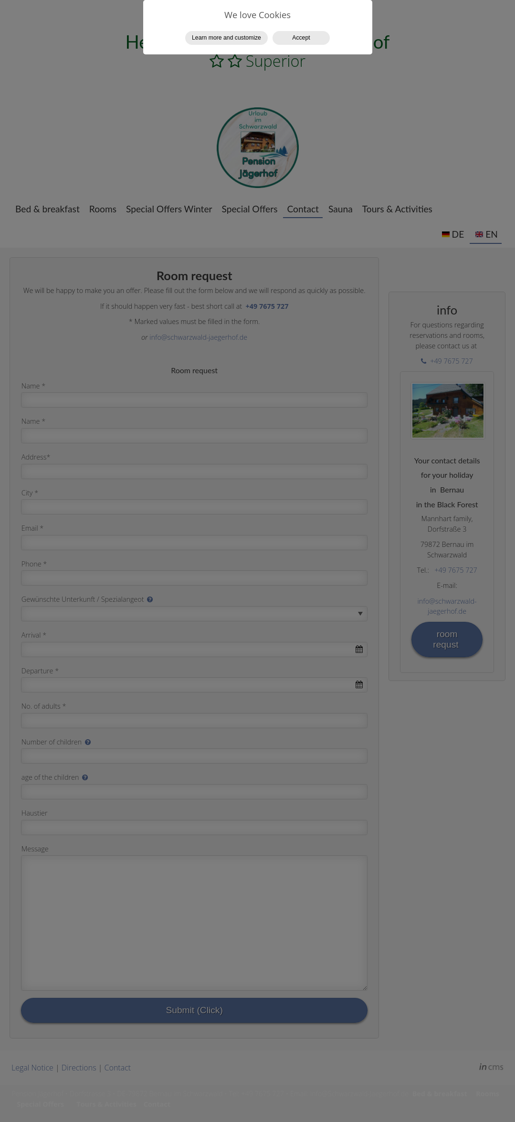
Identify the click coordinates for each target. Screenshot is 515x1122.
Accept (301, 37)
